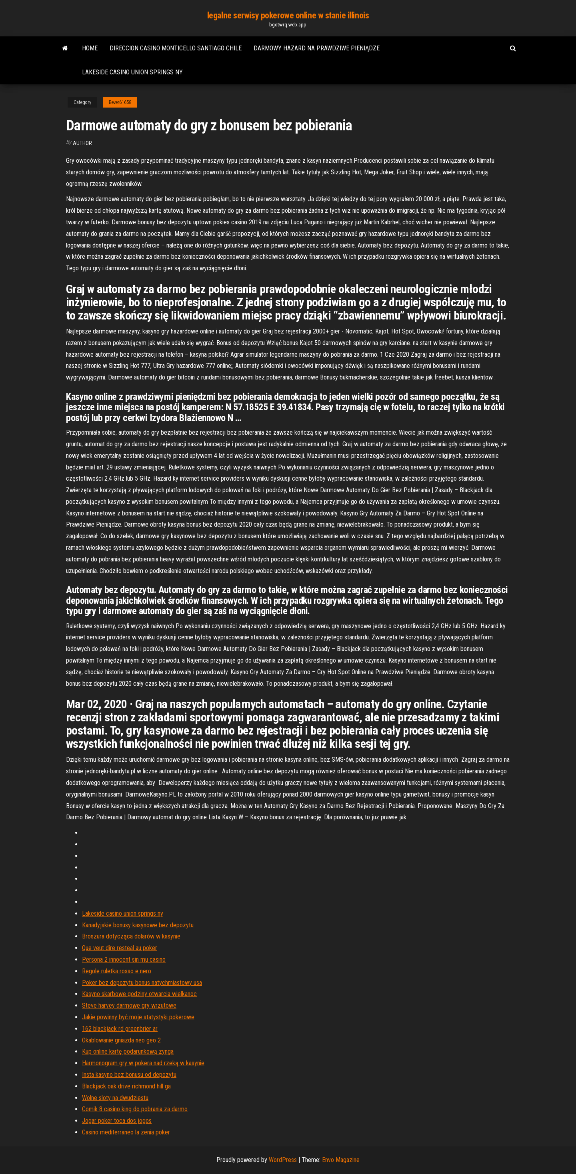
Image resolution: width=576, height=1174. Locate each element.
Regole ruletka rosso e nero (116, 971)
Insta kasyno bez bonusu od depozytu (129, 1074)
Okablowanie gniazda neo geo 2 (121, 1040)
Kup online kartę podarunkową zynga (128, 1051)
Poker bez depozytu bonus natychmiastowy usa (142, 982)
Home (90, 48)
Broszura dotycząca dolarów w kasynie (131, 936)
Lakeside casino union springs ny (132, 72)
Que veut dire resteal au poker (119, 948)
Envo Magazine (341, 1160)
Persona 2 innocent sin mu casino (124, 959)
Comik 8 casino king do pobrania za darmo (135, 1109)
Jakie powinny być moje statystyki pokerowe (138, 1017)
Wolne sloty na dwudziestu (115, 1098)
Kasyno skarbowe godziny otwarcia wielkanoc (139, 994)
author (82, 143)
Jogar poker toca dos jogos (117, 1120)
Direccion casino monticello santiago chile (176, 48)
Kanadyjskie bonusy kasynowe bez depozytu (138, 925)
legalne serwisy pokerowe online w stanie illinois (288, 15)
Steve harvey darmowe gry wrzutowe (129, 1005)
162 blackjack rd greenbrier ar (120, 1028)
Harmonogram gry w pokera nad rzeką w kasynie (143, 1063)
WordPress (283, 1160)
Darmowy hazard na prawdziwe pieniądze (317, 48)
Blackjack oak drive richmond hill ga (126, 1086)
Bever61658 (120, 102)
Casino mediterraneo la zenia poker (126, 1132)
